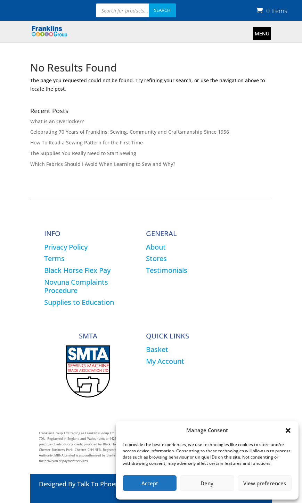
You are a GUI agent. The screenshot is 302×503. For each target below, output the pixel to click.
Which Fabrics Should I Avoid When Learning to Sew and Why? (102, 164)
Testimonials (166, 270)
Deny (207, 483)
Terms (54, 258)
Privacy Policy (66, 247)
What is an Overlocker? (57, 121)
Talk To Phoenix (100, 484)
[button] (288, 430)
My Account (165, 361)
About (156, 247)
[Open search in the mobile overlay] (136, 10)
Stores (156, 258)
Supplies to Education (79, 302)
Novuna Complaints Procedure (76, 286)
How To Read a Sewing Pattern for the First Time (86, 142)
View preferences (264, 483)
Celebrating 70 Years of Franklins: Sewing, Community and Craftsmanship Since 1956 (129, 131)
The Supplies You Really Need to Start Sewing (83, 153)
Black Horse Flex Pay (77, 270)
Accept (149, 483)
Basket (157, 349)
